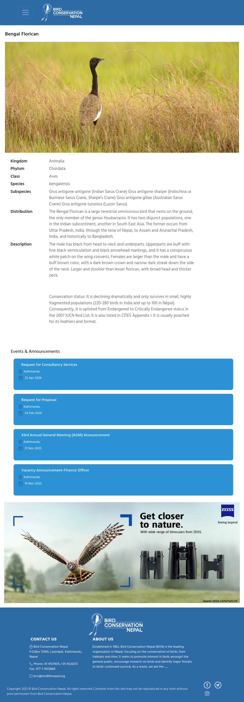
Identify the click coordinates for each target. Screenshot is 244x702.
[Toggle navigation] (25, 12)
